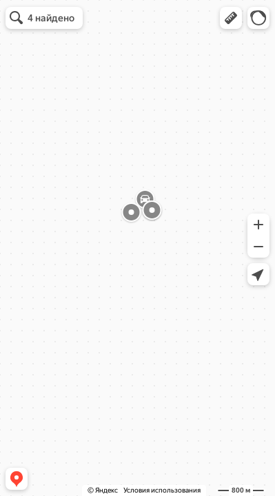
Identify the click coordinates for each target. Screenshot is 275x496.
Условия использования (162, 490)
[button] (231, 18)
